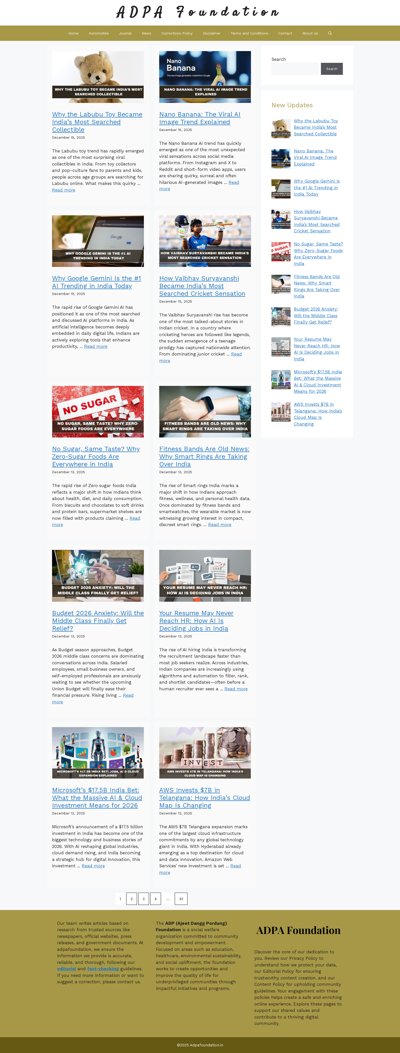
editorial (66, 968)
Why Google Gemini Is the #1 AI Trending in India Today (96, 282)
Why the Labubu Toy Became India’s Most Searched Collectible (97, 122)
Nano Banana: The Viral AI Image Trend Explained (200, 118)
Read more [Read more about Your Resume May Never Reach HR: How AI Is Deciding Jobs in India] (236, 688)
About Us (310, 33)
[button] (330, 33)
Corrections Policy (177, 33)
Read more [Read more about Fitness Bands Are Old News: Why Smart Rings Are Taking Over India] (219, 524)
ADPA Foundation (200, 13)
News (146, 33)
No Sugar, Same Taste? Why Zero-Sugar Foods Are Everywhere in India (96, 456)
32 (181, 899)
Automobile (99, 33)
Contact (285, 33)
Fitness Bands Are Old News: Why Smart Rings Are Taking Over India (204, 456)
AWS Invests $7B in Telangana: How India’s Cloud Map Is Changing (204, 797)
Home (73, 33)
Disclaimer (211, 33)
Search (278, 59)
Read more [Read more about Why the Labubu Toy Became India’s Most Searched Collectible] (63, 190)
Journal (125, 33)
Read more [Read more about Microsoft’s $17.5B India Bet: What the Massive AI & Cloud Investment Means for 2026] (93, 865)
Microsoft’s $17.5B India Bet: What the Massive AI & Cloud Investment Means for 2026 (97, 797)
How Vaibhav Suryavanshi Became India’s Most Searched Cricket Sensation (202, 286)
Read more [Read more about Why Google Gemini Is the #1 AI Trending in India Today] (95, 346)
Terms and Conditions (249, 33)
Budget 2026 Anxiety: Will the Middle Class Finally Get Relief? (98, 620)
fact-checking (103, 968)
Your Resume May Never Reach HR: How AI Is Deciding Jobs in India (196, 620)
